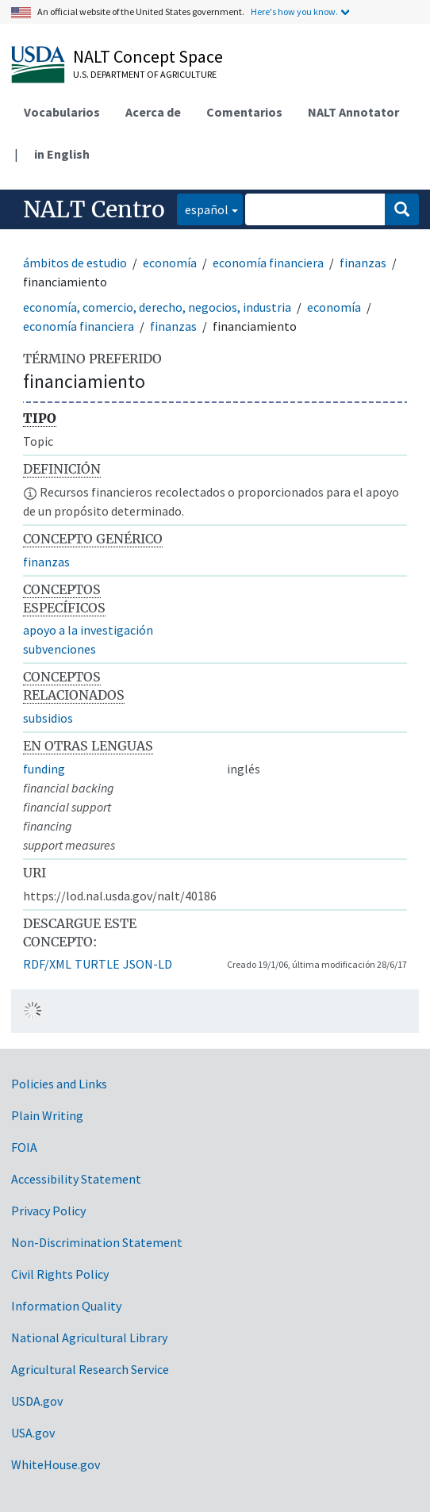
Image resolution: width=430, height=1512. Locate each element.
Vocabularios (62, 112)
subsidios (48, 718)
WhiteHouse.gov (55, 1464)
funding (44, 769)
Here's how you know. (294, 11)
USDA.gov (37, 1401)
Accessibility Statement (76, 1179)
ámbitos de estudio (75, 263)
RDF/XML (47, 964)
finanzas (363, 263)
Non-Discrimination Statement (96, 1242)
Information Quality (66, 1306)
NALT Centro (94, 209)
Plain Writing (47, 1115)
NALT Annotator (353, 112)
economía (170, 263)
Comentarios (244, 112)
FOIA (24, 1147)
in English (62, 154)
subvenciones (59, 649)
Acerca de (153, 112)
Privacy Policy (48, 1210)
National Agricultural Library (89, 1337)
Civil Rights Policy (60, 1274)
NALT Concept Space (148, 56)
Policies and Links (59, 1084)
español (202, 208)
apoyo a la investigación (88, 630)
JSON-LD (147, 964)
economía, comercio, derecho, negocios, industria (157, 307)
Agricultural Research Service (90, 1369)
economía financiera (268, 263)
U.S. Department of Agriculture (145, 74)
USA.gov (33, 1433)
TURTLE (97, 964)
